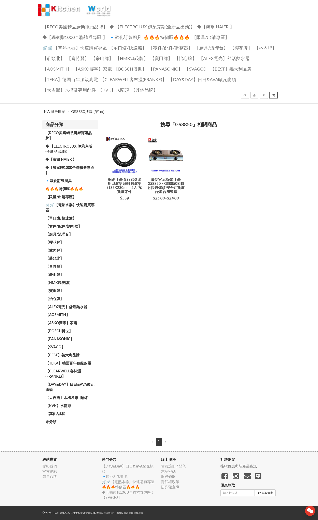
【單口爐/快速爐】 (128, 47)
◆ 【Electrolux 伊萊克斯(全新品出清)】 (152, 26)
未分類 (50, 421)
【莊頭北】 (53, 58)
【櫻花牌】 (241, 47)
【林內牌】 (265, 47)
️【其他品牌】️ (144, 89)
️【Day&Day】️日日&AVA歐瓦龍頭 (202, 79)
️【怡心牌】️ (185, 58)
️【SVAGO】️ (196, 68)
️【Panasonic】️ (165, 68)
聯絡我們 (49, 466)
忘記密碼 (168, 471)
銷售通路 (49, 476)
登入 (182, 466)
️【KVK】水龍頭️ (113, 89)
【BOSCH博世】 (130, 68)
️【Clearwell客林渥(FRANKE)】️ (133, 79)
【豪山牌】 (102, 58)
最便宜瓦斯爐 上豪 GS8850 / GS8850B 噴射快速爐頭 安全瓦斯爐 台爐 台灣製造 (166, 185)
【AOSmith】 (56, 68)
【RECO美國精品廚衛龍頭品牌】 (74, 26)
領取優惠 (265, 493)
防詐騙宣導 (170, 487)
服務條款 (168, 476)
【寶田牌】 (161, 58)
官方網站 (49, 471)
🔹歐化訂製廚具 (125, 37)
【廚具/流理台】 (211, 47)
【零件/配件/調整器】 (171, 47)
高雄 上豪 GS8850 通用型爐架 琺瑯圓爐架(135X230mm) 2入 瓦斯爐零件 (124, 185)
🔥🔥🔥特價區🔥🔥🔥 (167, 37)
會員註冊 (168, 466)
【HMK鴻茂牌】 (131, 58)
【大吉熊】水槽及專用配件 (69, 89)
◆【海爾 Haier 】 (215, 26)
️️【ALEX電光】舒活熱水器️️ (224, 58)
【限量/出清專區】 (211, 37)
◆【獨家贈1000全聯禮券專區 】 (74, 37)
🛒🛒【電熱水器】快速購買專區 (74, 47)
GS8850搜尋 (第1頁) (87, 111)
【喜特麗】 (78, 58)
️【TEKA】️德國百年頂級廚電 (70, 79)
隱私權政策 (170, 481)
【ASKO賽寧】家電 (92, 68)
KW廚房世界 (54, 111)
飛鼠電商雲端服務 (128, 513)
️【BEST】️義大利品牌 (231, 68)
